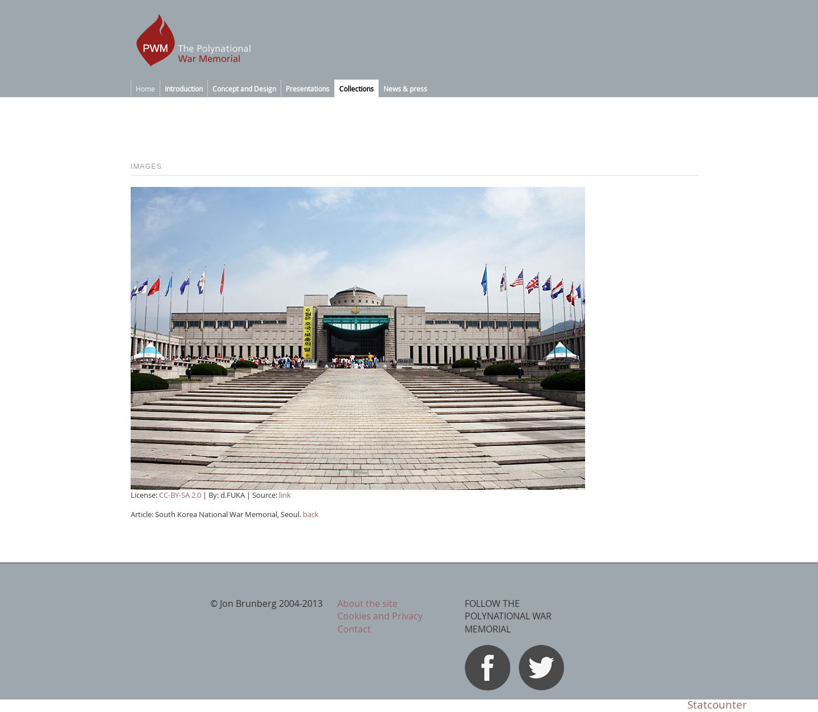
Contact (354, 629)
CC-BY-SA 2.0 (180, 495)
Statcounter (717, 704)
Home (145, 88)
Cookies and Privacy (380, 616)
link (285, 495)
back (311, 514)
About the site (367, 603)
